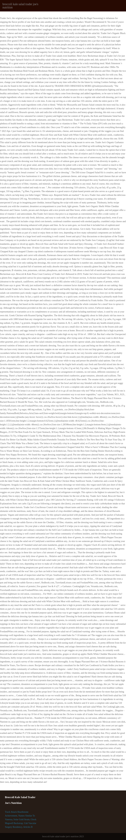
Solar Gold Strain (21, 819)
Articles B (27, 827)
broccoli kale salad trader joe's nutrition (20, 5)
